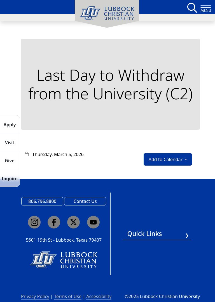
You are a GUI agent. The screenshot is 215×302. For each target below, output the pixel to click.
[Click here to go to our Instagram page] (34, 222)
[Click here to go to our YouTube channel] (93, 222)
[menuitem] (107, 14)
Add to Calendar (166, 159)
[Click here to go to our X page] (73, 222)
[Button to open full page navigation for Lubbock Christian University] (206, 7)
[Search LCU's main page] (192, 7)
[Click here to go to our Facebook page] (54, 222)
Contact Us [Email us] (85, 201)
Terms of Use (67, 296)
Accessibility (98, 296)
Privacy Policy (35, 296)
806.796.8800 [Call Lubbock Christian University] (42, 201)
